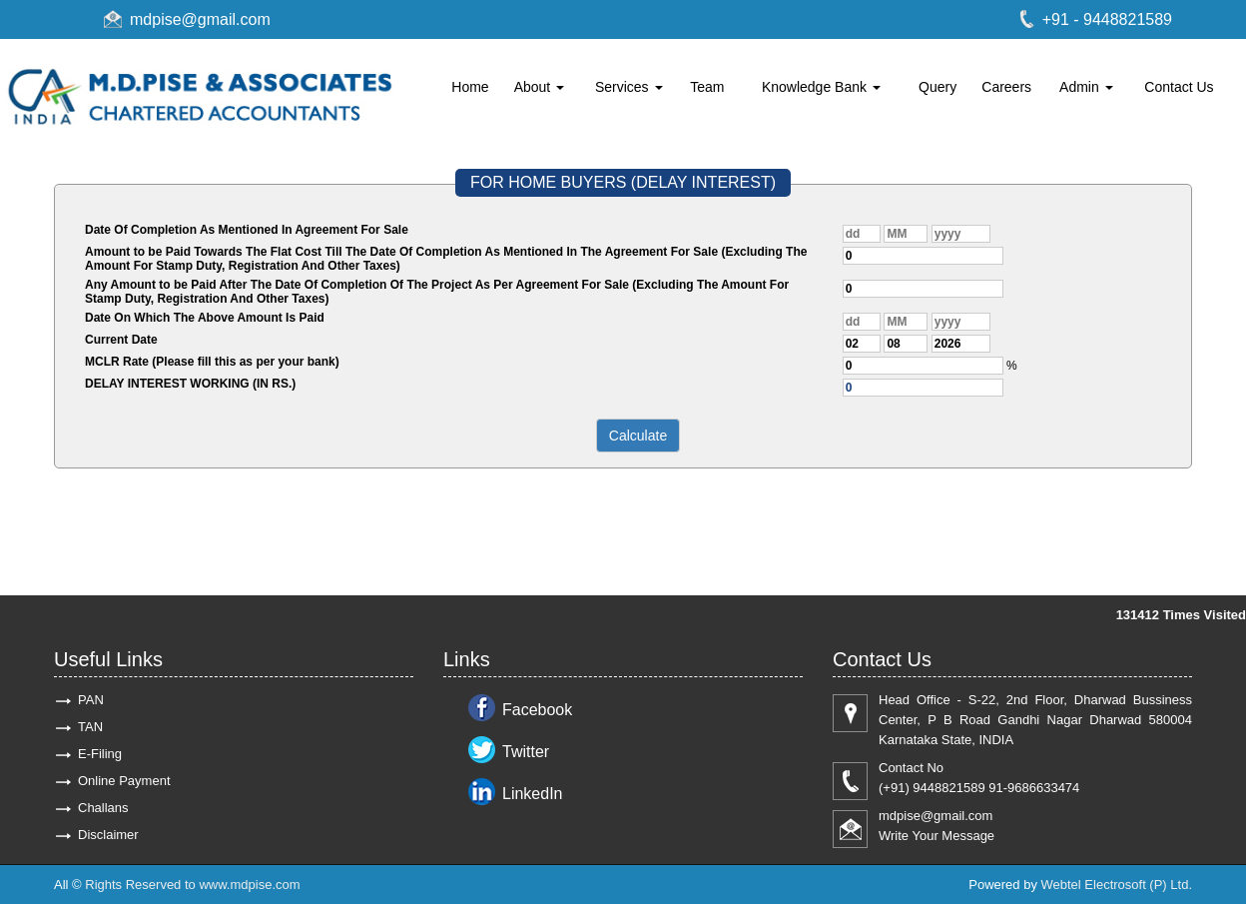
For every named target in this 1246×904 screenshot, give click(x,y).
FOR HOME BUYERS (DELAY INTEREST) (623, 182)
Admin (1086, 87)
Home (469, 87)
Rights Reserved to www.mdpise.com (192, 884)
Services (629, 87)
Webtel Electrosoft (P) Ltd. (1117, 884)
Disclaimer (108, 834)
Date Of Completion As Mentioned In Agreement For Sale (246, 230)
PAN (91, 699)
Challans (103, 807)
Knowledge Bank (821, 87)
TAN (90, 726)
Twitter (525, 751)
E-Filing (100, 753)
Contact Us (1178, 87)
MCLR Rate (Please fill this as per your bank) (212, 362)
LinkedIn (532, 793)
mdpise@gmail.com (200, 19)
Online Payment (124, 780)
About (539, 87)
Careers (1006, 87)
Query (937, 87)
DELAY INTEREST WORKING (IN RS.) (190, 384)
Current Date (121, 340)
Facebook (537, 709)
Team (707, 87)
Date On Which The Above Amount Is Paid (204, 318)
